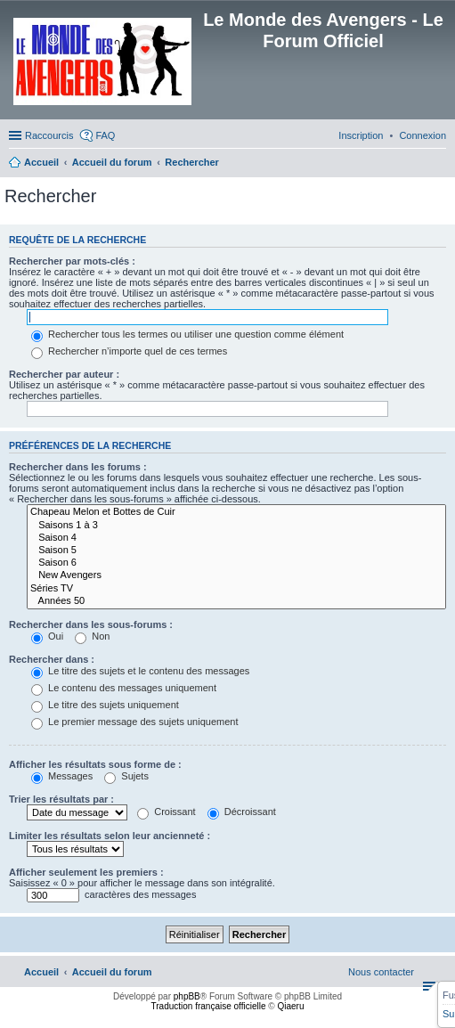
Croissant (166, 811)
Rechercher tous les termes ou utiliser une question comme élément (187, 334)
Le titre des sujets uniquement (105, 704)
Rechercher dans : (51, 659)
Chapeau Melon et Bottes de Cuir (236, 512)
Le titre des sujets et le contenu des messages (140, 670)
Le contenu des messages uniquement (123, 687)
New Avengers (236, 575)
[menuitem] (422, 135)
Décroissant (241, 811)
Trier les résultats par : (61, 799)
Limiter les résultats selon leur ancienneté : (109, 835)
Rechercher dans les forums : (78, 466)
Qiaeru (290, 1006)
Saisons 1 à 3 (236, 525)
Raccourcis (49, 135)
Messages (62, 776)
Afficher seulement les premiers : (86, 872)
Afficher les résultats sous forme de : (95, 764)
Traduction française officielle (208, 1006)
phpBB (187, 996)
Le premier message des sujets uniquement (134, 721)
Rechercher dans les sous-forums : (91, 624)
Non (92, 636)
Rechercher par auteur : (64, 374)
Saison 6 (236, 563)
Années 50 (236, 601)
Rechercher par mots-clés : (72, 261)
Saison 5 (236, 550)
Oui (47, 636)
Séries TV (236, 589)
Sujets (126, 776)
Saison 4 (236, 538)
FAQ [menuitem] (105, 135)
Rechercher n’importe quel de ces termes (129, 351)
